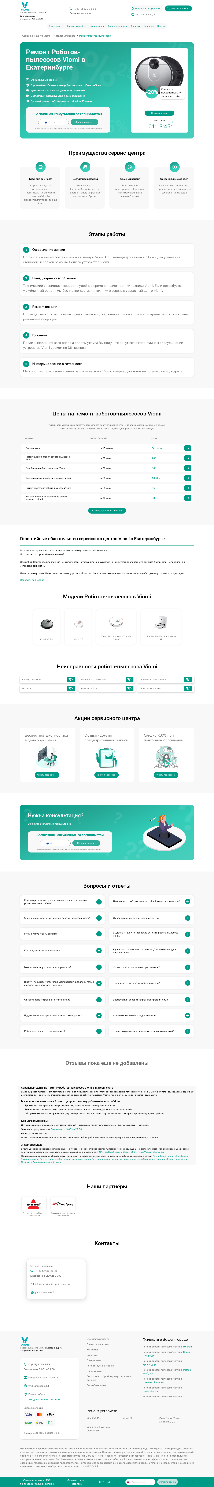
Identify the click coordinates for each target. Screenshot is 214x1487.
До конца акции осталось (76, 1482)
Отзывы (161, 26)
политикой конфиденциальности (90, 128)
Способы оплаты (96, 1385)
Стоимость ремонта (98, 1338)
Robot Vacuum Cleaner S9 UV (122, 1152)
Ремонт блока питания (163, 1156)
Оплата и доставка (117, 26)
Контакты (149, 26)
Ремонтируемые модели (101, 1365)
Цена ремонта (96, 26)
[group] (34, 1207)
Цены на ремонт (159, 113)
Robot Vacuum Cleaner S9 (150, 1152)
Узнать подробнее (46, 774)
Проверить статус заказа (146, 8)
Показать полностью (32, 579)
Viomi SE (127, 1418)
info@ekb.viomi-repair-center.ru (50, 1284)
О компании (55, 26)
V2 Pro (100, 1152)
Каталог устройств (76, 26)
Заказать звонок (177, 8)
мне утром (80, 13)
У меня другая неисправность (107, 510)
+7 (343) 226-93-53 (84, 8)
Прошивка (26, 1162)
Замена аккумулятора (154, 1159)
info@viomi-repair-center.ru (41, 1377)
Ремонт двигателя (49, 1159)
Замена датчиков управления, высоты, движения (117, 1159)
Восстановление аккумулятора (75, 1159)
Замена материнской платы (47, 1162)
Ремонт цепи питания (178, 1159)
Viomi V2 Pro (94, 1418)
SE (106, 1152)
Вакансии (135, 26)
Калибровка (182, 1156)
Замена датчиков (30, 1159)
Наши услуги (94, 1370)
